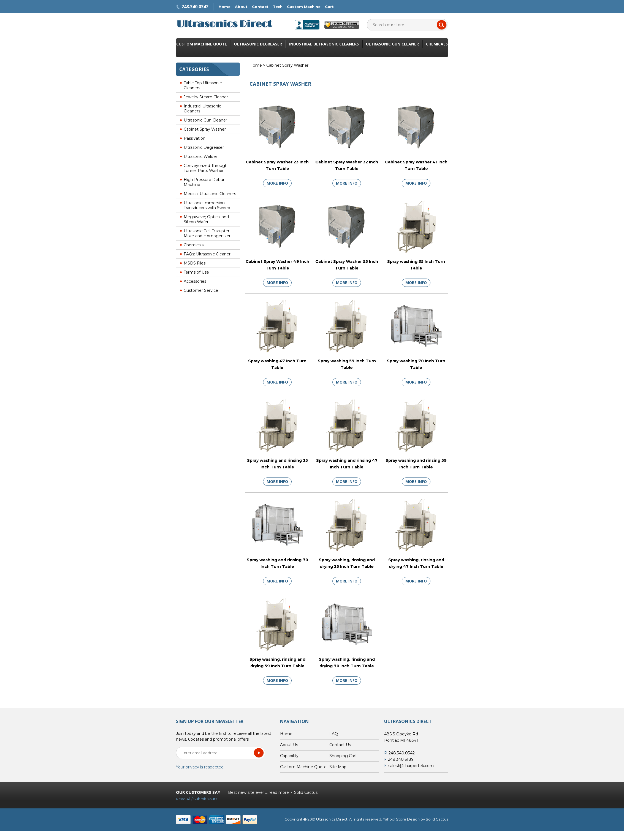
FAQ (333, 733)
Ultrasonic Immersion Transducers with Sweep (207, 205)
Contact (260, 6)
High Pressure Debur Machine (204, 182)
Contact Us (340, 744)
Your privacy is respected (200, 767)
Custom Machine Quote (201, 44)
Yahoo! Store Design (401, 819)
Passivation (194, 138)
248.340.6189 (401, 759)
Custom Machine (304, 6)
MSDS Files (194, 263)
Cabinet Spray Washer (205, 129)
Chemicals (437, 44)
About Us (289, 744)
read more (279, 792)
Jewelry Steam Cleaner (206, 97)
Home (224, 6)
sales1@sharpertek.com (411, 765)
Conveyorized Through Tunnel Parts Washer (205, 168)
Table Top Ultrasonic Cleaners (203, 85)
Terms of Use (196, 272)
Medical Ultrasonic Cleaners (210, 193)
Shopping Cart (343, 755)
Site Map (337, 766)
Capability (289, 755)
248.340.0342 (194, 7)
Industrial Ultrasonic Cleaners (324, 44)
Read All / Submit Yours (196, 799)
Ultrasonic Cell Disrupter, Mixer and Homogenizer (207, 233)
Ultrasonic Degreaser (258, 44)
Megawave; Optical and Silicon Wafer (206, 219)
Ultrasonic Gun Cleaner (392, 44)
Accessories (195, 281)
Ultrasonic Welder (200, 156)
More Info (277, 183)
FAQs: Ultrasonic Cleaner (207, 254)
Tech (278, 6)
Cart (329, 6)
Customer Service (201, 290)
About (241, 6)
